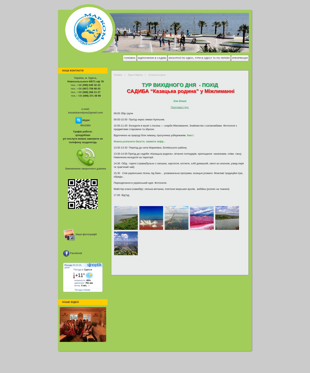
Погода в (83, 269)
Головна (129, 58)
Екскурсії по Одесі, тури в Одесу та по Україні (199, 58)
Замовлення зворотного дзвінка (85, 168)
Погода (68, 265)
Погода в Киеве (82, 290)
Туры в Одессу (135, 75)
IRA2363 (85, 125)
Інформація (240, 58)
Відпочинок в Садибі (152, 58)
